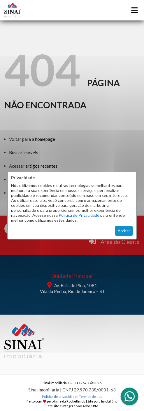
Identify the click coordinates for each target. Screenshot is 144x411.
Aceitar (124, 230)
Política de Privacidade (79, 215)
